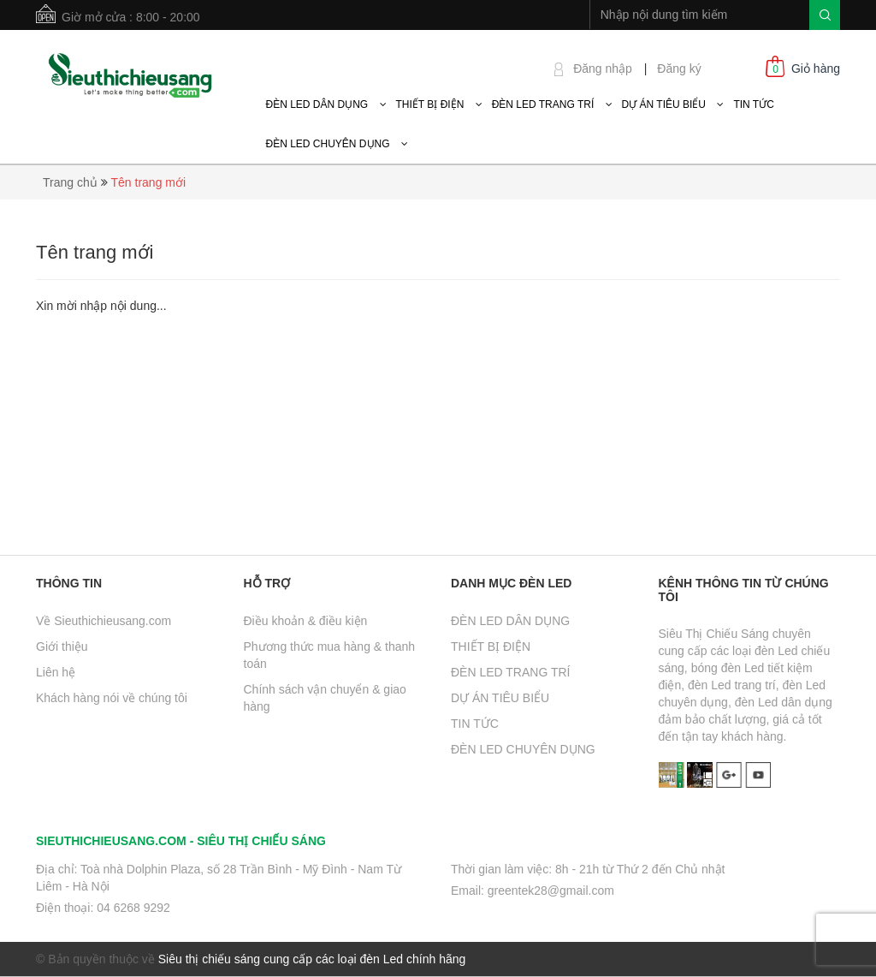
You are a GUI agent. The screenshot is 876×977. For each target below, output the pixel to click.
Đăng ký (679, 68)
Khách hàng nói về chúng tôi (111, 698)
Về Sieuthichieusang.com (103, 621)
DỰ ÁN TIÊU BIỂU (500, 698)
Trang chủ (70, 182)
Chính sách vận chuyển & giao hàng (325, 697)
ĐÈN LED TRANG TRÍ (511, 672)
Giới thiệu (62, 646)
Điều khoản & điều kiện (306, 621)
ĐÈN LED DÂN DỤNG (510, 621)
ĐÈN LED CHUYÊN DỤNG (523, 749)
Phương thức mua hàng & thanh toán (330, 655)
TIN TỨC (475, 723)
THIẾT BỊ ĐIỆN (490, 646)
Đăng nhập (602, 68)
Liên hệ (55, 672)
